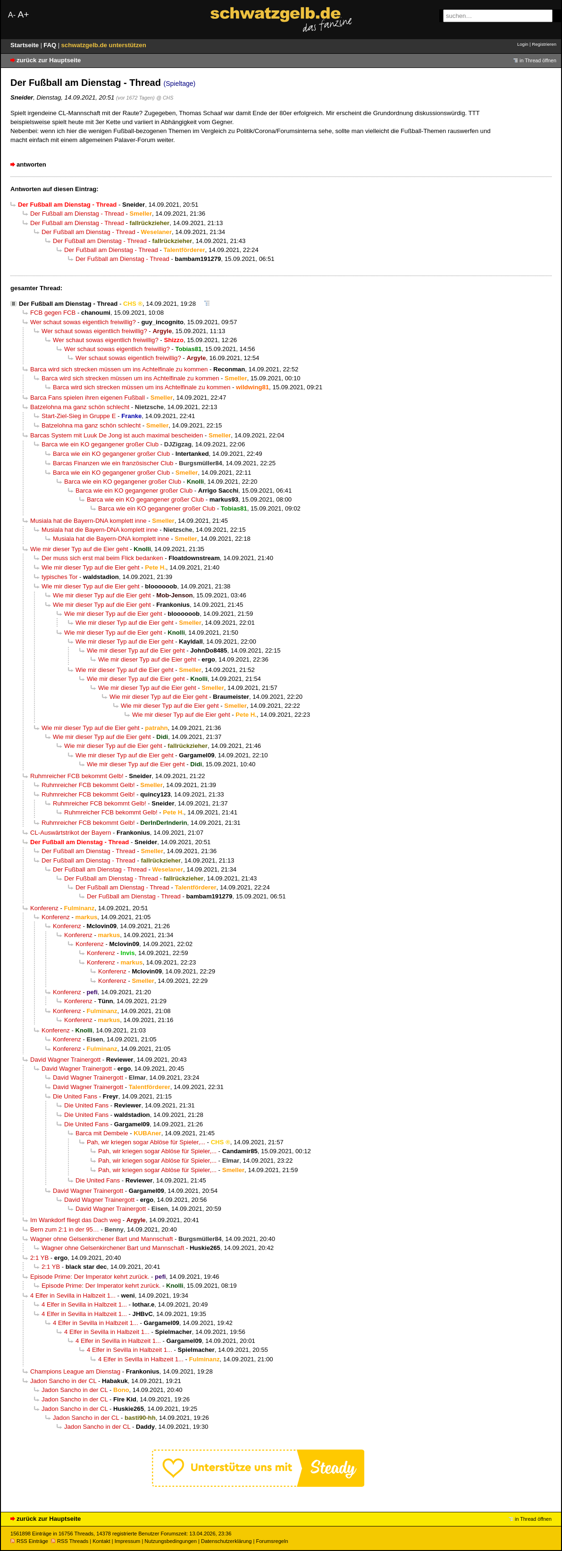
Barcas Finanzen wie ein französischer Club (113, 463)
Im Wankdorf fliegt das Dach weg (75, 1220)
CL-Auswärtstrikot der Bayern (70, 832)
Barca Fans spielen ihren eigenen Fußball (87, 397)
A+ (23, 14)
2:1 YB (39, 1257)
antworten (31, 164)
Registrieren (544, 44)
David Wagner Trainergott (65, 1059)
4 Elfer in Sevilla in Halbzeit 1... (73, 1295)
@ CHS (164, 98)
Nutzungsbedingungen (170, 1541)
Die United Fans (75, 1096)
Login (522, 44)
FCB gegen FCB (52, 312)
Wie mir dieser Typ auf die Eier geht (79, 549)
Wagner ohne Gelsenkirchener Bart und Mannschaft (101, 1238)
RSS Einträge (29, 1541)
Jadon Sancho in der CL (63, 1380)
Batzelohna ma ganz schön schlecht (79, 407)
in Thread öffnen (538, 60)
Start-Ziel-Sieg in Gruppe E (79, 415)
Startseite (25, 45)
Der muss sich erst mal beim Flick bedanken (102, 558)
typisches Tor (59, 576)
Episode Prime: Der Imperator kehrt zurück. (89, 1276)
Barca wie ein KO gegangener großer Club (100, 444)
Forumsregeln (272, 1541)
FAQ (50, 45)
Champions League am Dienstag (75, 1371)
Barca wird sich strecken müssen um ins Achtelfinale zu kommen (119, 369)
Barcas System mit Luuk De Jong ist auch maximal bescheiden (116, 435)
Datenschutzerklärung (226, 1541)
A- (12, 15)
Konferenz (44, 908)
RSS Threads (69, 1541)
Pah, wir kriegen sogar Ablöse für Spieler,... (146, 1142)
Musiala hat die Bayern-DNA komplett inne (88, 520)
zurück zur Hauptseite (49, 60)
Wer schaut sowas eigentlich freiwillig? (83, 322)
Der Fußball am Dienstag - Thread (77, 213)
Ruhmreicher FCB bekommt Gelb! (77, 776)
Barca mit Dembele (101, 1133)
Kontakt (101, 1541)
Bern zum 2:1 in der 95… (64, 1229)
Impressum (128, 1541)
